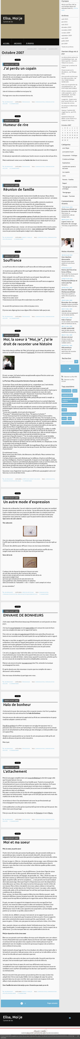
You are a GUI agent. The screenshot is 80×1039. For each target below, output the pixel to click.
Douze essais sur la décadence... (67, 71)
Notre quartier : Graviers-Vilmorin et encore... (70, 62)
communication (40, 102)
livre (69, 418)
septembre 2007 (32, 48)
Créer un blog (37, 1030)
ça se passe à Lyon (68, 152)
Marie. (50, 813)
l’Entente (39, 813)
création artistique (23, 594)
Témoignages (26, 102)
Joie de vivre (66, 311)
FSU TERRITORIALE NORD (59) (68, 81)
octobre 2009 (66, 33)
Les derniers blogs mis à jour (27, 1032)
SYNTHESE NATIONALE (69, 88)
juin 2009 (64, 43)
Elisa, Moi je (12, 18)
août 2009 (65, 38)
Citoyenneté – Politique (69, 155)
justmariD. (31, 352)
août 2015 (65, 24)
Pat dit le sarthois (9, 726)
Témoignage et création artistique (69, 188)
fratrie (10, 993)
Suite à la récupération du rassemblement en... (69, 85)
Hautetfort (43, 1030)
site (16, 634)
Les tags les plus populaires (53, 1032)
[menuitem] (6, 42)
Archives (18, 43)
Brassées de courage (69, 211)
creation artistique (68, 423)
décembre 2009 (66, 27)
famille (10, 239)
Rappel (64, 183)
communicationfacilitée (69, 405)
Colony (64, 65)
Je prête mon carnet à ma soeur (31, 479)
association (38, 792)
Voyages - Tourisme (68, 196)
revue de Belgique (34, 778)
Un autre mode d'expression (26, 502)
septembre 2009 (67, 35)
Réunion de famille (18, 189)
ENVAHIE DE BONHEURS (23, 615)
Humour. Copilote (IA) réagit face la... (68, 111)
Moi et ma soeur (16, 842)
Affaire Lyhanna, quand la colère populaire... (69, 92)
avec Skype (65, 148)
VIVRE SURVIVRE (68, 328)
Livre (64, 176)
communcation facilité (69, 414)
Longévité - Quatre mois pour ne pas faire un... (69, 100)
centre (64, 418)
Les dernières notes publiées (40, 1032)
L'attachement (15, 771)
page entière (30, 628)
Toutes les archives (67, 47)
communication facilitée (10, 480)
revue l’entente (15, 628)
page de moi (24, 634)
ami (20, 640)
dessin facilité (33, 594)
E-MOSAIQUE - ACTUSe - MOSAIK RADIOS (69, 94)
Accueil (6, 43)
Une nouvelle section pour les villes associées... (70, 77)
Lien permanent (8, 102)
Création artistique (28, 592)
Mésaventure (66, 347)
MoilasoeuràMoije (68, 209)
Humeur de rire (15, 125)
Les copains (66, 172)
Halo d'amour (67, 320)
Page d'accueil (42, 48)
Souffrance (12, 260)
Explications (66, 163)
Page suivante (52, 1003)
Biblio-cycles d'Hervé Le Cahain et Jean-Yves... (69, 119)
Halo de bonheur (17, 705)
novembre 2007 (53, 48)
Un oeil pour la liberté (68, 105)
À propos (30, 43)
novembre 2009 (66, 30)
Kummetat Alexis (67, 116)
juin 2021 (64, 22)
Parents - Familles (27, 237)
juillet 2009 (65, 41)
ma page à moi (27, 663)
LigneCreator (66, 221)
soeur (19, 480)
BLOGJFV (65, 107)
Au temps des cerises (68, 103)
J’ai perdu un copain (19, 68)
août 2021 (65, 19)
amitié (75, 391)
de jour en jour (67, 337)
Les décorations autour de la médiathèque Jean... (70, 58)
